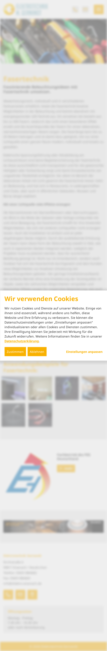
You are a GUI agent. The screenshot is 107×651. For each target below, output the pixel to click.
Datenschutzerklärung (21, 341)
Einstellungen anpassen (84, 351)
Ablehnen (37, 351)
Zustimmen (15, 351)
